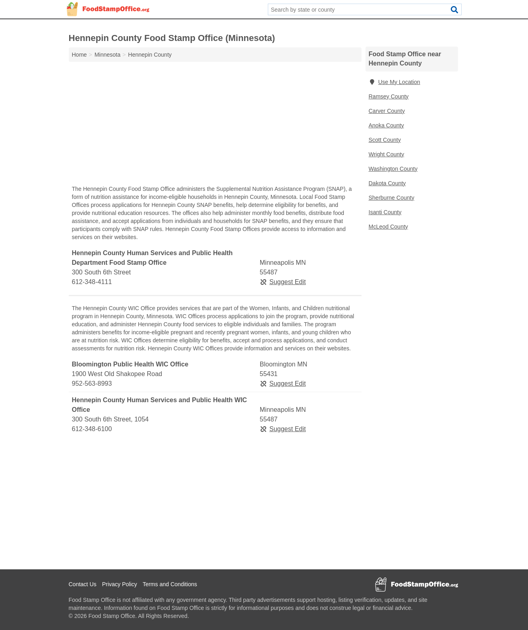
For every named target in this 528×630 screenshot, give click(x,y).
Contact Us (83, 584)
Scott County (385, 140)
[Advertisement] (215, 125)
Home (79, 54)
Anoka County (386, 125)
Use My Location (394, 82)
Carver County (387, 111)
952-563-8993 (92, 383)
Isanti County (385, 212)
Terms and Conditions (170, 584)
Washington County (393, 169)
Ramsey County (389, 96)
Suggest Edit (283, 281)
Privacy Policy (119, 584)
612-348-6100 (92, 428)
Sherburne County (392, 197)
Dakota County (387, 183)
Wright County (386, 154)
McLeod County (388, 226)
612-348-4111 (92, 281)
